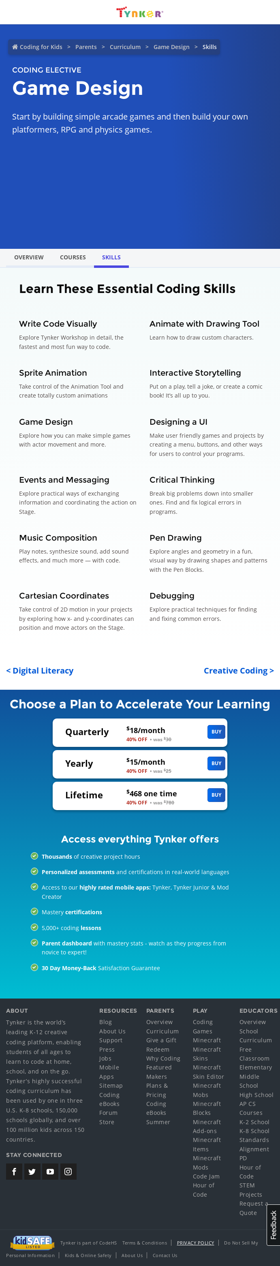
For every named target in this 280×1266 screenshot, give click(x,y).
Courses (73, 257)
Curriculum (125, 47)
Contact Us (165, 1255)
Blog (105, 1022)
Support (111, 1040)
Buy (216, 731)
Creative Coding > (239, 670)
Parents (86, 47)
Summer (158, 1122)
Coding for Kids (41, 47)
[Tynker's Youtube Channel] (50, 1171)
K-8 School (254, 1131)
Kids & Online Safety (88, 1255)
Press (107, 1049)
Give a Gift (161, 1040)
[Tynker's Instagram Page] (68, 1171)
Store (107, 1122)
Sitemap (111, 1085)
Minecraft (207, 1040)
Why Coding (163, 1058)
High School (256, 1095)
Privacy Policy (195, 1243)
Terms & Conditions (144, 1243)
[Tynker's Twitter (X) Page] (32, 1171)
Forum (108, 1112)
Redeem (158, 1049)
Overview (29, 257)
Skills (111, 257)
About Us (112, 1031)
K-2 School (254, 1122)
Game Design (172, 47)
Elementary (255, 1067)
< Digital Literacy (39, 670)
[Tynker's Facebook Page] (14, 1171)
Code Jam (206, 1176)
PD (243, 1158)
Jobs (105, 1058)
